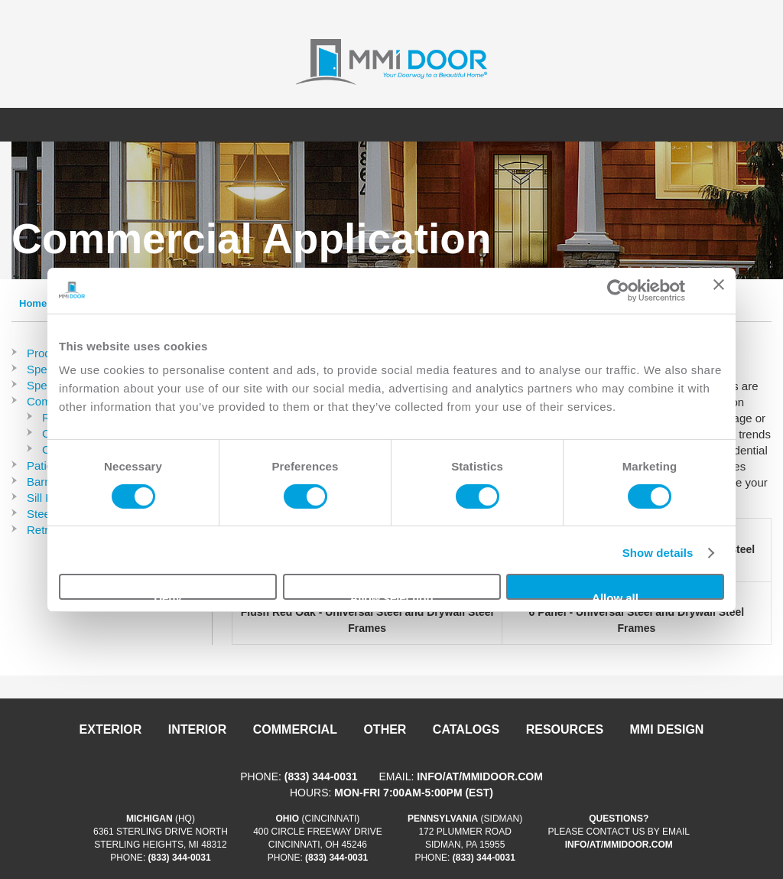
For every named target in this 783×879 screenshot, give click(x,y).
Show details (658, 552)
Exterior (111, 729)
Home (33, 303)
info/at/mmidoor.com (480, 776)
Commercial (295, 729)
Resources (564, 729)
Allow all (615, 595)
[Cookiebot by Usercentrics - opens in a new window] (618, 289)
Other (384, 729)
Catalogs (466, 729)
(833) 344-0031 (321, 776)
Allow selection (391, 595)
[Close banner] (718, 289)
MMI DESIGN (667, 729)
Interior (197, 729)
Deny (168, 595)
